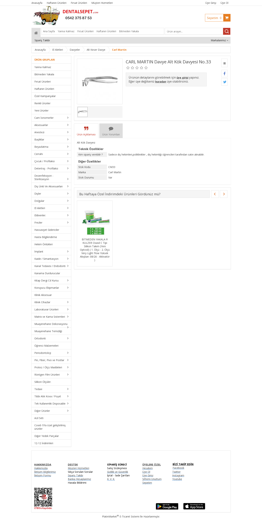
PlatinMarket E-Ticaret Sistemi (120, 516)
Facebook (178, 468)
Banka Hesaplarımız (79, 479)
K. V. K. (111, 479)
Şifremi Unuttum (152, 479)
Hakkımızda (41, 468)
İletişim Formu (42, 475)
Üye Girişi (210, 3)
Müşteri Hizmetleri (78, 468)
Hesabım (147, 468)
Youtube (177, 479)
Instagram (178, 475)
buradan (160, 81)
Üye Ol (224, 3)
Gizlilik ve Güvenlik (117, 471)
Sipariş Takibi (75, 475)
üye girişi (182, 77)
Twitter (176, 471)
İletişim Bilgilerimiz (45, 471)
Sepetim (215, 18)
